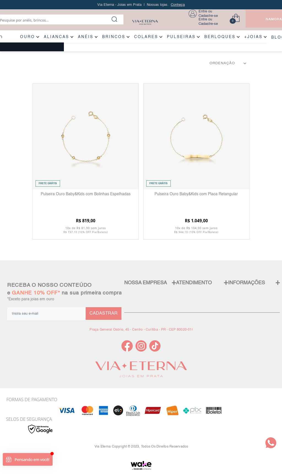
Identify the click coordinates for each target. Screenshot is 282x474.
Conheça (178, 5)
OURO (27, 37)
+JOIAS (253, 37)
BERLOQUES (219, 37)
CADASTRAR (104, 313)
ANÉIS (85, 37)
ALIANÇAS (56, 37)
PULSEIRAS (181, 37)
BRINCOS (113, 37)
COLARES (146, 37)
